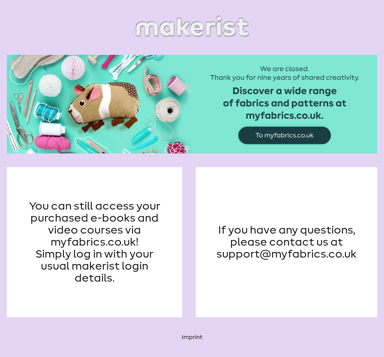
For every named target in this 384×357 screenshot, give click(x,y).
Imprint (192, 337)
